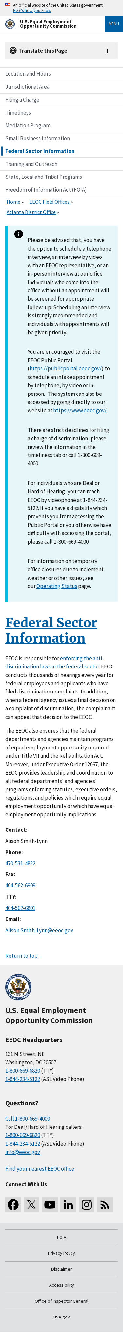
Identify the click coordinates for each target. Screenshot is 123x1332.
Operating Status (56, 586)
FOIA (61, 1237)
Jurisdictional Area (27, 86)
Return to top (21, 955)
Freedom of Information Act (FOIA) (46, 189)
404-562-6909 (20, 885)
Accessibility (61, 1285)
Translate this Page (42, 50)
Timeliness (18, 112)
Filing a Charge (22, 99)
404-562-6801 (20, 907)
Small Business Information (37, 138)
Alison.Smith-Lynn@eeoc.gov (39, 930)
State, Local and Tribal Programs (43, 176)
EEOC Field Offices (49, 201)
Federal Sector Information (40, 151)
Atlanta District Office (31, 212)
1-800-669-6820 (22, 1070)
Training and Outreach (31, 164)
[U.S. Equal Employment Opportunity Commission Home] (47, 24)
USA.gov (61, 1317)
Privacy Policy (61, 1253)
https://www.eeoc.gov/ (80, 410)
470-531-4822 (20, 863)
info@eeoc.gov (22, 1151)
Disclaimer (61, 1269)
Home (13, 201)
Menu (114, 24)
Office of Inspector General (61, 1301)
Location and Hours (28, 73)
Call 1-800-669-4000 (27, 1118)
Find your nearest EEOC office (39, 1168)
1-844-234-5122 (22, 1079)
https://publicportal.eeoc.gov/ (66, 368)
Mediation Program (28, 125)
